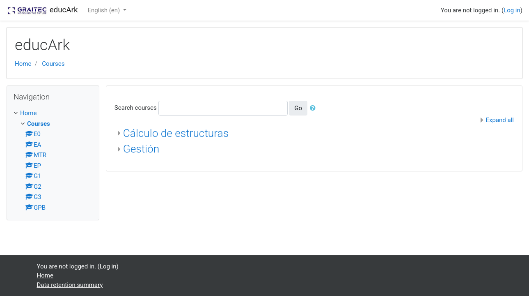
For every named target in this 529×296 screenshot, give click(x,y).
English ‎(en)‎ (104, 10)
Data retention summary (70, 285)
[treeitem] (53, 113)
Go (298, 108)
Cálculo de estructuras (176, 133)
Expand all (500, 120)
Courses (53, 63)
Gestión (141, 149)
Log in (512, 10)
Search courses (136, 107)
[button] (314, 108)
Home (23, 63)
